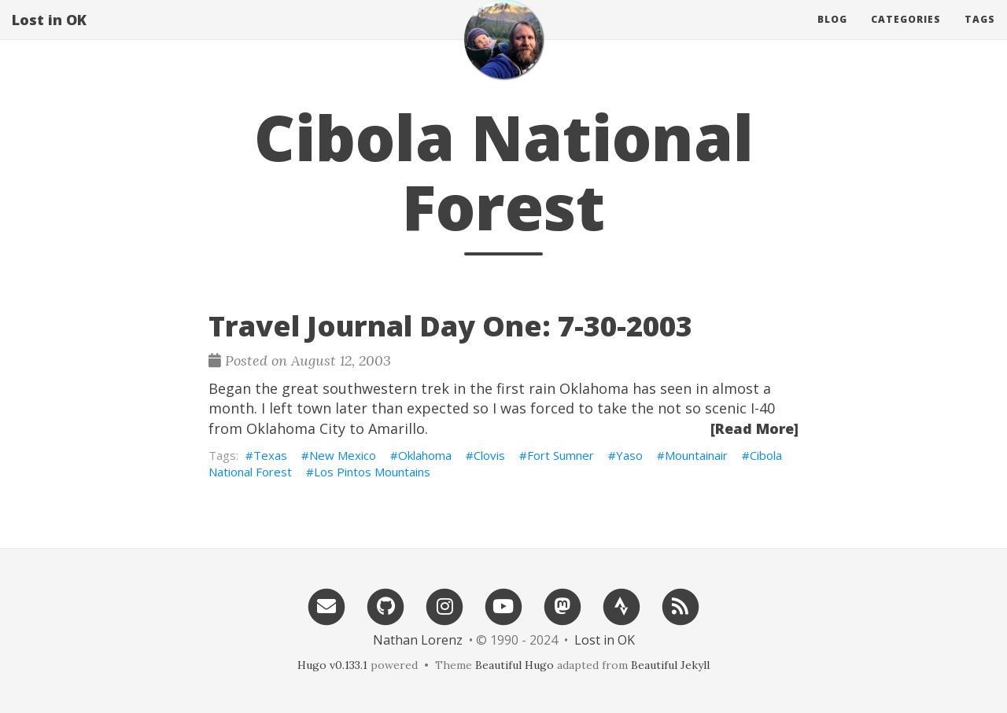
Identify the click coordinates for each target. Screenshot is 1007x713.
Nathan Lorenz (418, 640)
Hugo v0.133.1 (332, 665)
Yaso (629, 455)
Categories (906, 35)
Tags (980, 35)
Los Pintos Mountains (372, 472)
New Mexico (342, 455)
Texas (270, 455)
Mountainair (696, 455)
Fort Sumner (560, 455)
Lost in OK (49, 35)
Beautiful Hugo (514, 665)
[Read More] (754, 428)
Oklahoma (425, 455)
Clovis (489, 455)
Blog (832, 35)
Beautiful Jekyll (670, 665)
